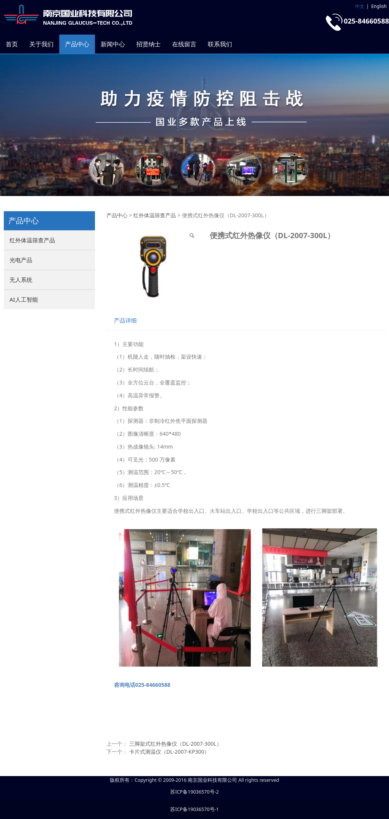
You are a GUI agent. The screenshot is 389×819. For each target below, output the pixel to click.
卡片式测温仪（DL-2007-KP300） (169, 751)
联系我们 (220, 44)
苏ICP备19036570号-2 (194, 792)
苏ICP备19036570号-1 (194, 809)
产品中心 (77, 44)
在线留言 (184, 44)
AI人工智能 (23, 299)
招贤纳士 (148, 44)
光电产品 (20, 260)
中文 (359, 6)
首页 (12, 44)
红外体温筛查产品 (32, 240)
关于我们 (41, 44)
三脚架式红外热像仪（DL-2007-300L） (175, 743)
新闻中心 (113, 44)
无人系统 (20, 279)
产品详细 (125, 320)
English (379, 6)
